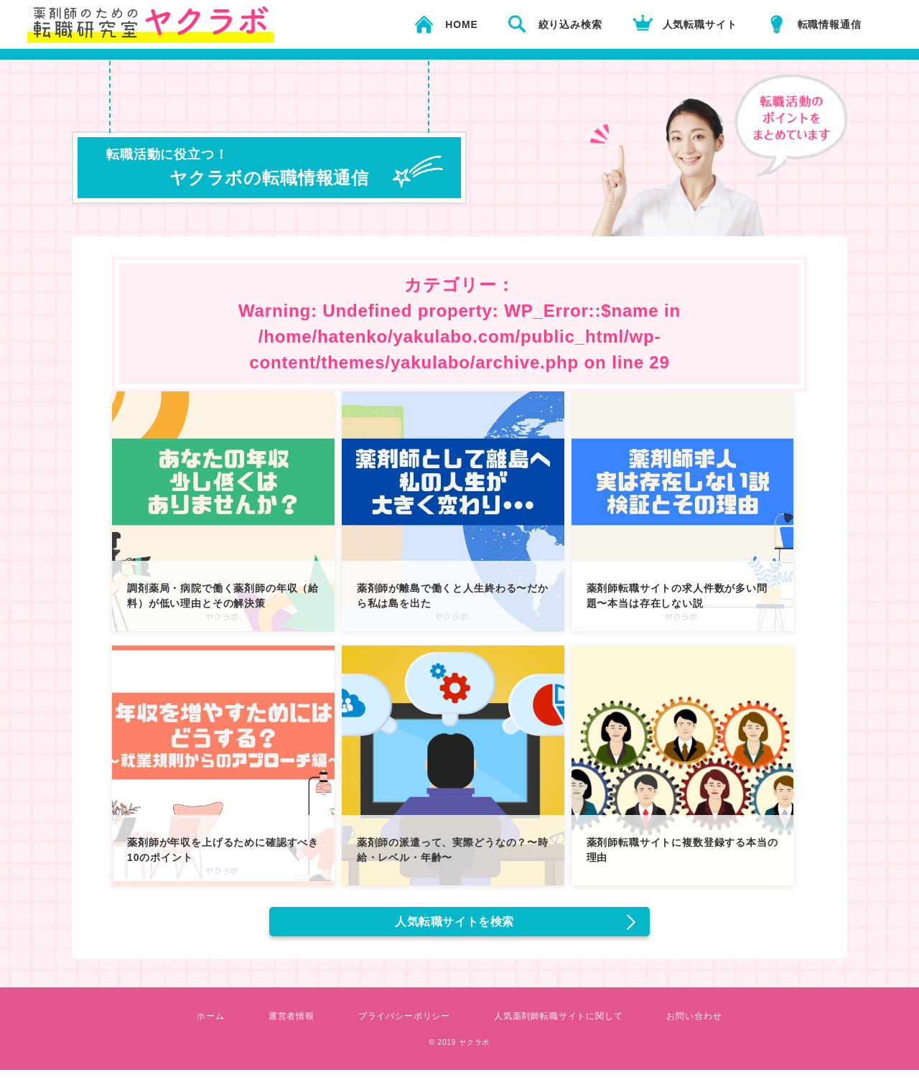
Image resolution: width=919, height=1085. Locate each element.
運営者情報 (271, 1030)
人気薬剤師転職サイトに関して (568, 1030)
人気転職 (700, 24)
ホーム (185, 1030)
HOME (461, 24)
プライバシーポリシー (395, 1030)
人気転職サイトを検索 (457, 929)
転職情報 (830, 24)
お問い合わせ (718, 1030)
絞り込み (570, 24)
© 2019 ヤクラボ (459, 1056)
